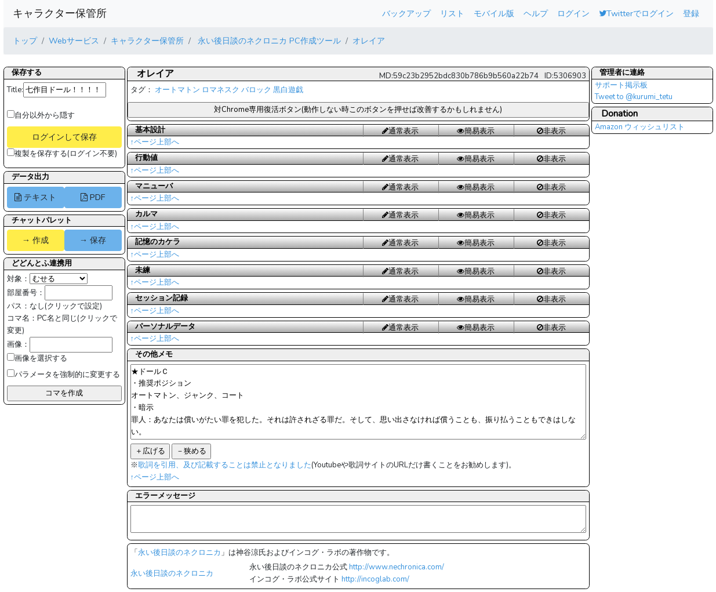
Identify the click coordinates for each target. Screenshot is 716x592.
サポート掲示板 (621, 85)
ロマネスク (220, 90)
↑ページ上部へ (155, 142)
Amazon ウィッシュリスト (640, 127)
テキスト (35, 197)
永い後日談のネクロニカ (179, 552)
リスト (452, 13)
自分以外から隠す (41, 115)
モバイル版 (494, 13)
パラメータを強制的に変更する (63, 374)
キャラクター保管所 (60, 13)
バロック (256, 90)
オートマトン (177, 90)
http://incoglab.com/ (375, 579)
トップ (25, 40)
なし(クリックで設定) (66, 306)
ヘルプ (536, 13)
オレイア (368, 40)
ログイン (573, 13)
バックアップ (406, 13)
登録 (691, 13)
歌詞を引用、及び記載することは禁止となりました (224, 465)
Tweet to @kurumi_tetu (634, 97)
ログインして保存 (64, 137)
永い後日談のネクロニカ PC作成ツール (268, 40)
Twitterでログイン (636, 13)
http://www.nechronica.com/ (396, 567)
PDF (93, 197)
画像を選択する (37, 358)
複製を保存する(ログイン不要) (62, 153)
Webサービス (74, 40)
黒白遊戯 (288, 90)
